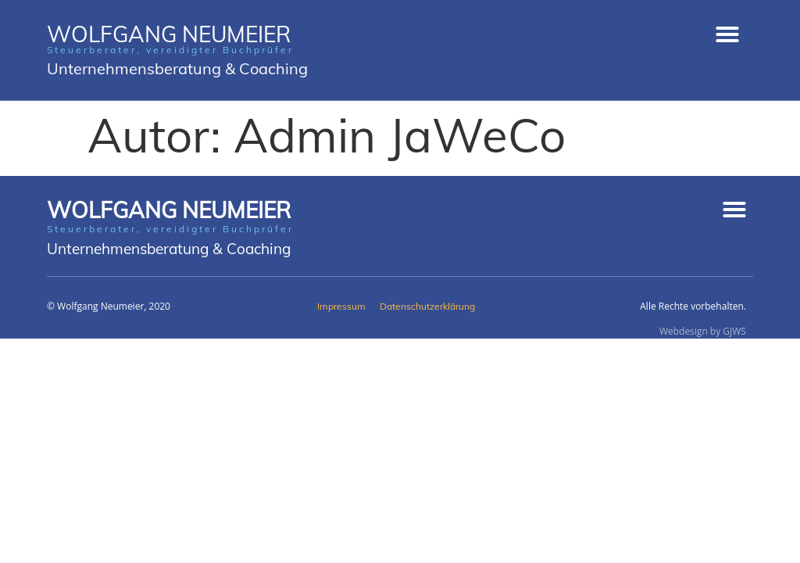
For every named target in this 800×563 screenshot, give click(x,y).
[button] (727, 34)
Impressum (341, 306)
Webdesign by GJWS (702, 331)
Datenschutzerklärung (427, 306)
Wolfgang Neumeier (169, 210)
